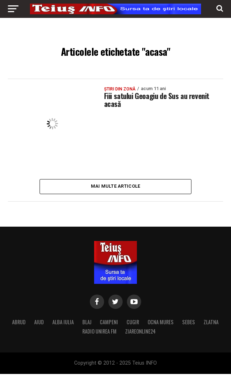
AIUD (39, 323)
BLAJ (86, 323)
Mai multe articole (115, 186)
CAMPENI (109, 323)
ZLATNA (211, 323)
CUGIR (133, 323)
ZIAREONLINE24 (140, 332)
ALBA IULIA (63, 323)
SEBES (188, 323)
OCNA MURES (161, 323)
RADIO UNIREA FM (99, 332)
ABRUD (19, 323)
